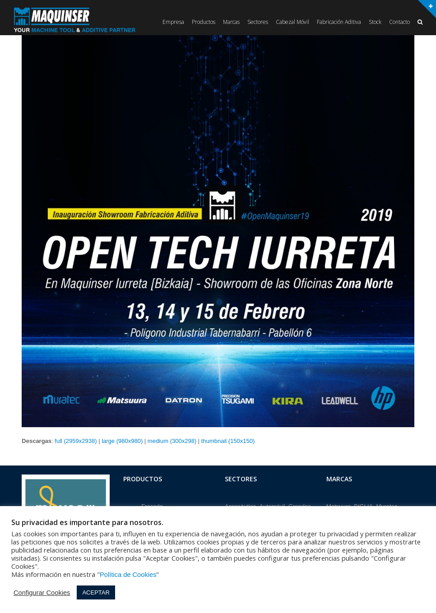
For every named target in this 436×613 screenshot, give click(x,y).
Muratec (386, 505)
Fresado (152, 505)
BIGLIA (363, 505)
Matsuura (338, 505)
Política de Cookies (128, 574)
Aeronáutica (240, 505)
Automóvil (272, 505)
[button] (419, 22)
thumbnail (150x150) (228, 441)
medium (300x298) (172, 441)
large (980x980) (122, 441)
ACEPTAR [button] (95, 592)
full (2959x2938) (76, 441)
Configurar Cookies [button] (42, 592)
